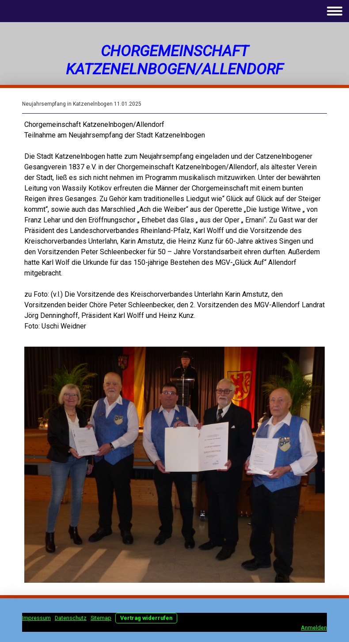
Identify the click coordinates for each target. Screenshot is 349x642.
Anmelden (314, 627)
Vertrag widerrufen (146, 618)
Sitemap (101, 618)
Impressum (36, 618)
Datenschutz (71, 618)
